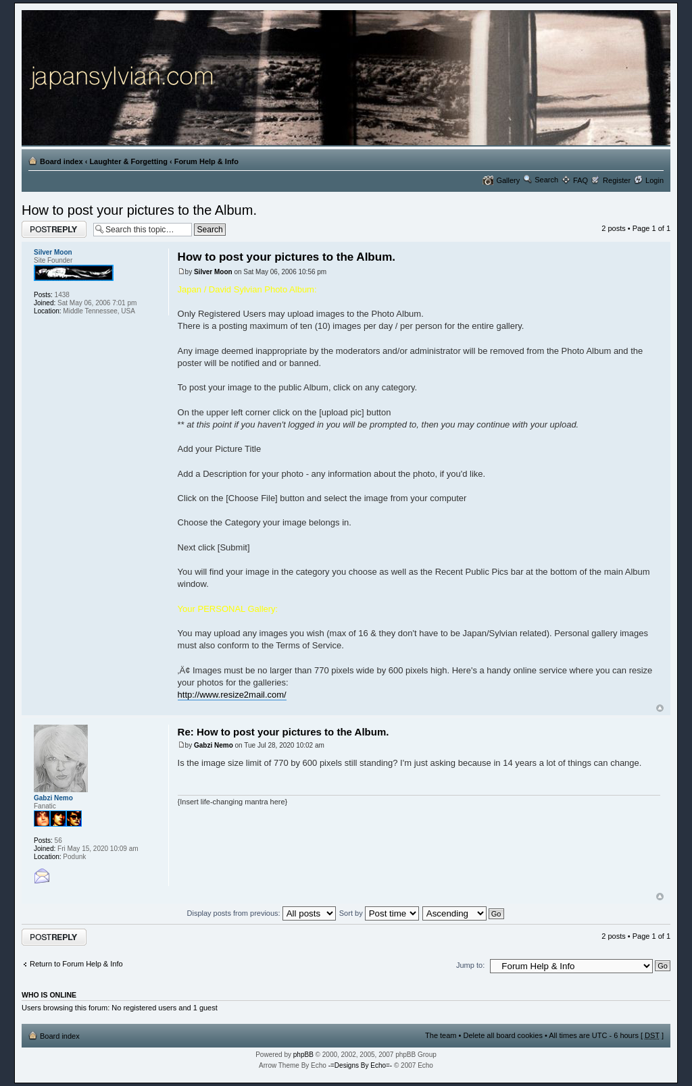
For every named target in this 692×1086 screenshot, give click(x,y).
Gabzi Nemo (213, 745)
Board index (61, 161)
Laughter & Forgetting (128, 161)
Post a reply (54, 229)
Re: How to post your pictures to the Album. (283, 732)
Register (617, 180)
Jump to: (470, 965)
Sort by (379, 913)
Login (654, 180)
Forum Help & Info (206, 161)
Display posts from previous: (261, 913)
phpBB (303, 1054)
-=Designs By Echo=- (360, 1065)
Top (660, 708)
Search (546, 180)
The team (440, 1035)
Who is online (49, 995)
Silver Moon (213, 272)
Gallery (508, 180)
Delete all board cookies (502, 1035)
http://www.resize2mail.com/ (232, 695)
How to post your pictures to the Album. (139, 210)
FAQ (580, 180)
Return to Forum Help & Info (76, 964)
